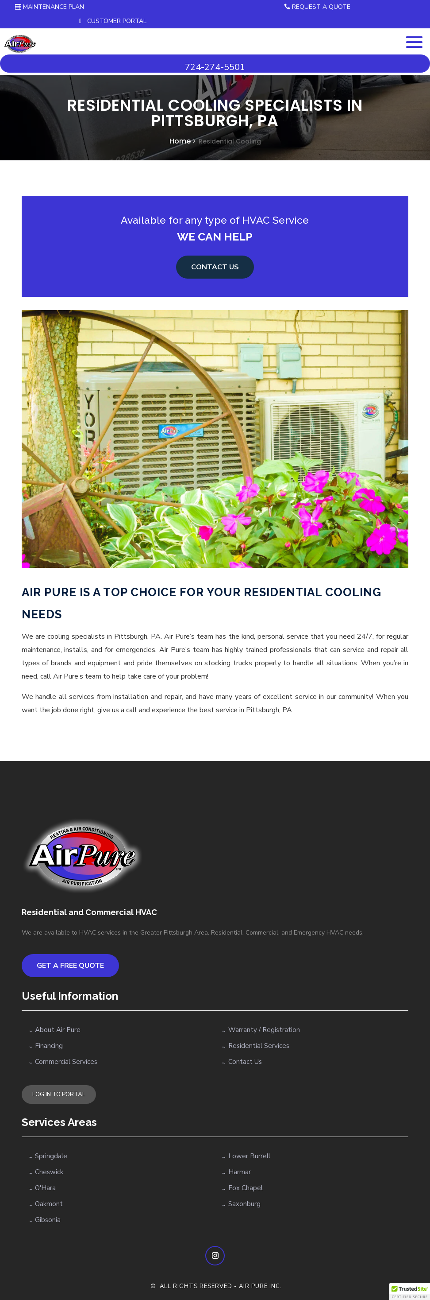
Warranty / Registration (264, 1029)
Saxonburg (244, 1203)
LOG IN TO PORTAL (58, 1094)
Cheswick (49, 1172)
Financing (49, 1045)
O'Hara (45, 1188)
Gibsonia (48, 1219)
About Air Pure (58, 1029)
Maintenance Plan (53, 7)
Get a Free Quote (70, 965)
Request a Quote (321, 7)
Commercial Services (66, 1061)
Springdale (51, 1156)
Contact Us (245, 1061)
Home (180, 141)
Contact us (215, 267)
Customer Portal (116, 21)
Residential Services (258, 1045)
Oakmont (49, 1203)
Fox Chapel (245, 1188)
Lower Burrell (249, 1156)
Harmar (239, 1172)
